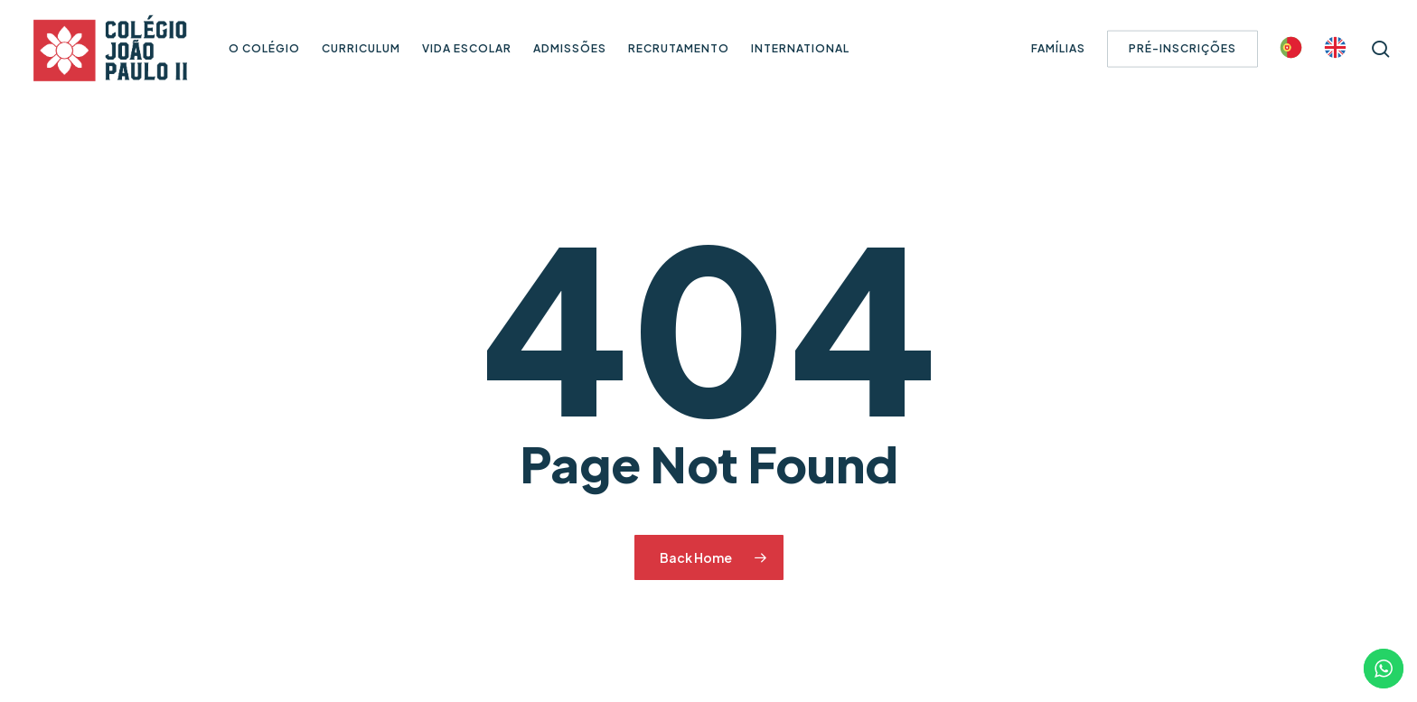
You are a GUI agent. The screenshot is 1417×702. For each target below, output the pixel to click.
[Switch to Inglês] (1335, 49)
